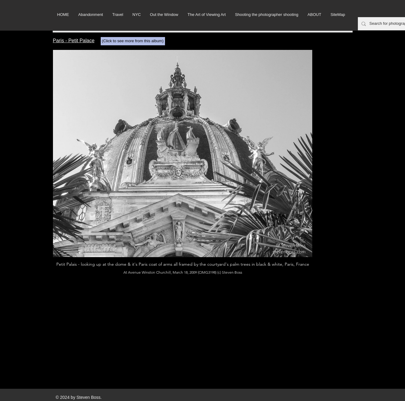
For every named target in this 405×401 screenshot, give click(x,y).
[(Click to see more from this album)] (133, 41)
